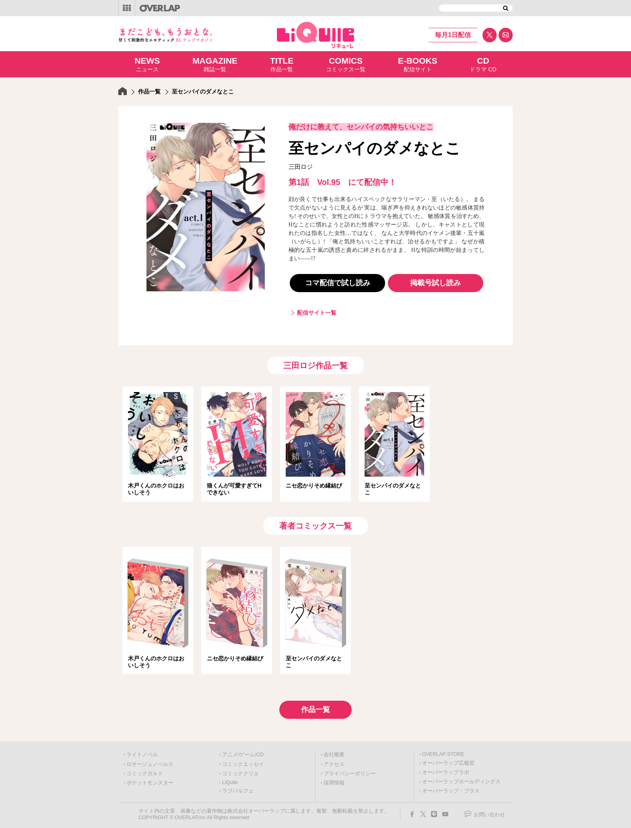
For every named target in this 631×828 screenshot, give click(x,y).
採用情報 (334, 780)
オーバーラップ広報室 (448, 761)
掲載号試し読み (435, 283)
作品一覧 (281, 64)
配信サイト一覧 (316, 312)
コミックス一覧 (345, 64)
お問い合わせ (489, 812)
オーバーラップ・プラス (451, 788)
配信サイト (417, 64)
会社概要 (334, 752)
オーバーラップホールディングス (461, 779)
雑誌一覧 (214, 64)
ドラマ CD (483, 64)
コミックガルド (144, 771)
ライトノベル (142, 752)
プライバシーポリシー (350, 771)
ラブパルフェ (238, 788)
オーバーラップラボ (445, 770)
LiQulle (230, 780)
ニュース (147, 64)
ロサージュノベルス (149, 762)
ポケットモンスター (149, 780)
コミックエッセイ (243, 762)
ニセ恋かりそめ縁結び (314, 485)
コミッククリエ (240, 771)
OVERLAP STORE (443, 752)
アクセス (334, 762)
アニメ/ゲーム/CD (243, 752)
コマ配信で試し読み (337, 283)
